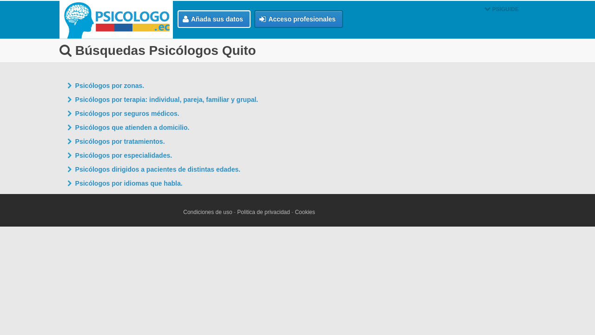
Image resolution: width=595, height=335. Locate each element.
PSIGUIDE (501, 9)
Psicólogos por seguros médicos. (127, 113)
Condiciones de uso (207, 212)
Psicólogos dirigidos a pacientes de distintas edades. (158, 169)
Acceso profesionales (297, 19)
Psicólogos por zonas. (110, 85)
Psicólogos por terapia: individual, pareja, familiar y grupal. (166, 99)
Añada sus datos (213, 19)
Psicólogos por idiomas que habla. (129, 183)
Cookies (305, 212)
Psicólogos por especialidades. (123, 155)
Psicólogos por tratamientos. (120, 141)
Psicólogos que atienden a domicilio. (132, 127)
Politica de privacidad (263, 212)
